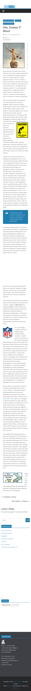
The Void (3, 541)
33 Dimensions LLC (13, 660)
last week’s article (9, 398)
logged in (12, 512)
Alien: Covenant (5, 544)
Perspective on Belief (7, 539)
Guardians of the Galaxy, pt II (9, 547)
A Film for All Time (6, 530)
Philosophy (18, 20)
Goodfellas (4, 536)
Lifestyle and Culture (8, 20)
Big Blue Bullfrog (16, 34)
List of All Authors (6, 652)
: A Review (21, 501)
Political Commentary (9, 23)
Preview (8, 497)
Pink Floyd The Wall (6, 533)
